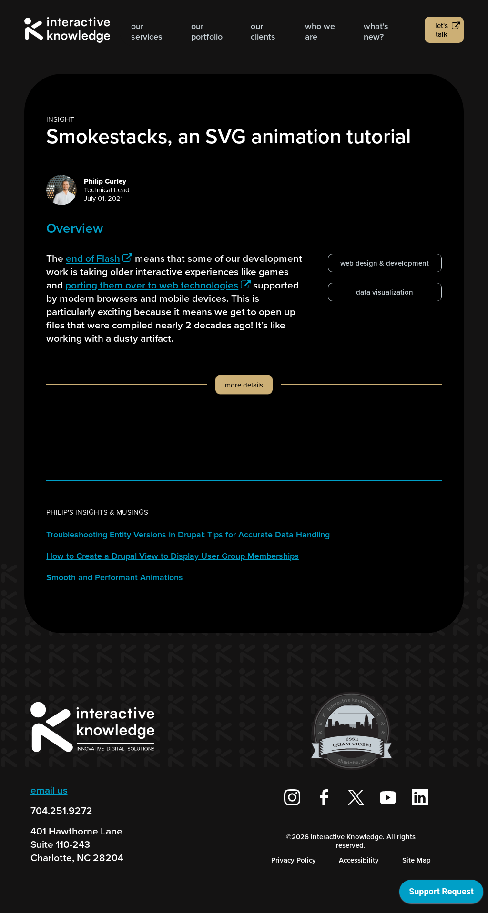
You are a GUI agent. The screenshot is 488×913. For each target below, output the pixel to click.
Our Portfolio (207, 31)
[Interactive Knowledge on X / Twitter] (356, 797)
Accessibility (359, 860)
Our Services (147, 31)
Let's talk (441, 30)
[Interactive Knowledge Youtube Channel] (388, 797)
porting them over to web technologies (158, 285)
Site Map (416, 860)
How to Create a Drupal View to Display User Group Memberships (172, 556)
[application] (441, 894)
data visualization (384, 292)
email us (49, 790)
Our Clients (263, 31)
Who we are (320, 31)
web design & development (384, 263)
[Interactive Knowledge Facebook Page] (324, 797)
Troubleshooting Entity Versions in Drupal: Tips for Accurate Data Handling (188, 534)
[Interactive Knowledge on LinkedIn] (420, 797)
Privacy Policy (293, 860)
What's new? (376, 31)
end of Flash (99, 258)
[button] (243, 394)
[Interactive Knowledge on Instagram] (292, 797)
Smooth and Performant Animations (114, 577)
